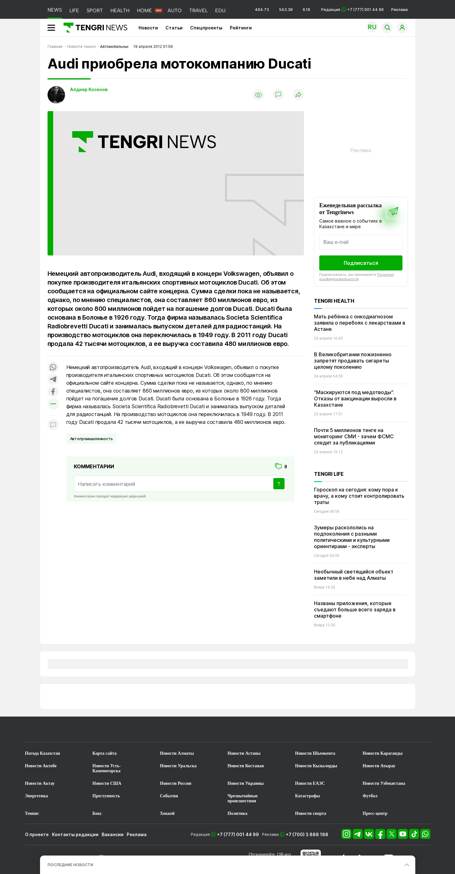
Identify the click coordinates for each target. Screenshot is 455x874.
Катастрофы (307, 796)
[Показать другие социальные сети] (53, 404)
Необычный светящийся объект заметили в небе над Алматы (353, 574)
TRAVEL (198, 10)
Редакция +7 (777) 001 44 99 (352, 9)
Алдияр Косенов (89, 89)
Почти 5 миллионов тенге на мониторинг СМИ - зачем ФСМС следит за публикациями (354, 436)
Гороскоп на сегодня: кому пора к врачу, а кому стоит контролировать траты (359, 495)
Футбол (370, 796)
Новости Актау (40, 783)
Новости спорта (310, 813)
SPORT (95, 10)
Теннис (32, 813)
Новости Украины (246, 783)
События (169, 796)
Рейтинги (241, 27)
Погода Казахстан (42, 753)
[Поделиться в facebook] (53, 392)
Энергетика (36, 796)
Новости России (175, 783)
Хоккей (167, 813)
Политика (237, 813)
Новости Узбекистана (384, 783)
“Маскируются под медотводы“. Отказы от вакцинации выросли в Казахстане (355, 398)
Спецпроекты (206, 27)
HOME (144, 10)
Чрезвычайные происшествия (243, 798)
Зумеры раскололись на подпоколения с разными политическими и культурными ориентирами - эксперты (352, 536)
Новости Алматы (177, 753)
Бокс (97, 813)
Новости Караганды (383, 753)
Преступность (106, 796)
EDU (220, 10)
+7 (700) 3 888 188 (307, 834)
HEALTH (119, 10)
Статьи (174, 27)
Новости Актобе (41, 765)
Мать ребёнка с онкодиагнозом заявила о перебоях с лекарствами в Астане (359, 322)
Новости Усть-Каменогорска (107, 768)
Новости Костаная (246, 765)
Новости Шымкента (315, 753)
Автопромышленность (91, 438)
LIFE (74, 10)
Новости (148, 27)
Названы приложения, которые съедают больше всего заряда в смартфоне (355, 609)
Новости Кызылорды (316, 765)
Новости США (107, 783)
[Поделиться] (298, 95)
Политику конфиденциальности (356, 276)
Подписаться (361, 263)
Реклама (399, 9)
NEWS (55, 10)
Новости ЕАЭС (310, 783)
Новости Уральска (178, 765)
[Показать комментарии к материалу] (53, 425)
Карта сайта (105, 753)
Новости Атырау (379, 765)
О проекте (37, 834)
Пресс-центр (375, 813)
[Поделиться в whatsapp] (53, 368)
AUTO (175, 10)
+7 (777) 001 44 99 (238, 834)
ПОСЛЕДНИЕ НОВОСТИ (70, 864)
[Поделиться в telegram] (53, 380)
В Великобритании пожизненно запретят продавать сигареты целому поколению (353, 360)
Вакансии (113, 834)
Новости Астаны (244, 753)
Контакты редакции (75, 834)
